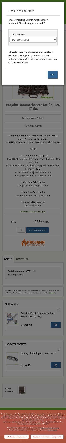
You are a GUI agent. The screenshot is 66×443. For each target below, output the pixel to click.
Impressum (52, 430)
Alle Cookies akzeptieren (16, 437)
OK (52, 74)
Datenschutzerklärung (50, 428)
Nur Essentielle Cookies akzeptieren (47, 437)
